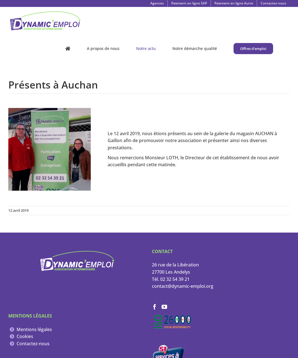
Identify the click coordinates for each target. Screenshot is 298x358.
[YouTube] (164, 307)
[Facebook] (154, 307)
